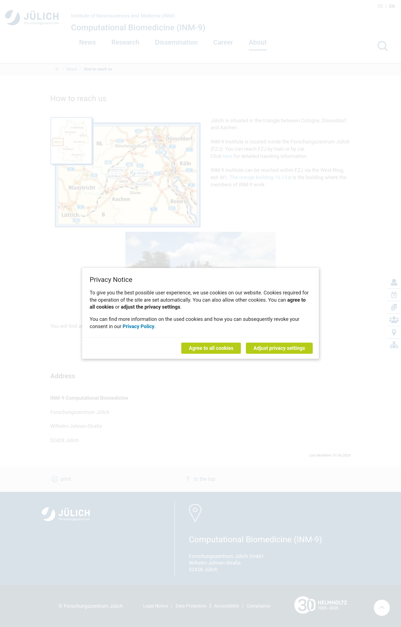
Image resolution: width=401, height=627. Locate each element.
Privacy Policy (138, 326)
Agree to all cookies (211, 348)
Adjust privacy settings (279, 348)
